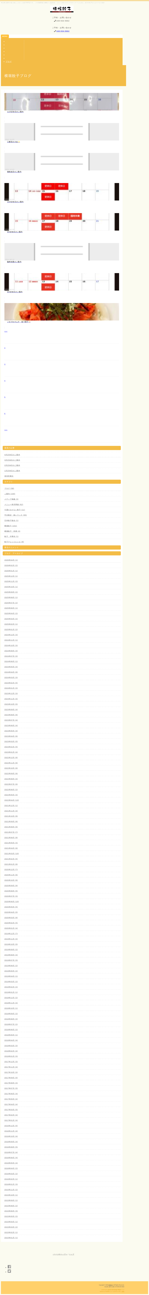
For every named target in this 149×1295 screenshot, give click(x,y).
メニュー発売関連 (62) (13, 504)
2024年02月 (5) (11, 683)
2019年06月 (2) (11, 966)
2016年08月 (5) (11, 1147)
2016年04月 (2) (11, 1168)
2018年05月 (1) (11, 1035)
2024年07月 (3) (11, 656)
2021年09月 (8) (11, 821)
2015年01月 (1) (11, 1238)
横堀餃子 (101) (10, 526)
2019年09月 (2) (11, 949)
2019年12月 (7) (11, 934)
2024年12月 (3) (11, 635)
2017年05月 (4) (11, 1099)
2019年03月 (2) (11, 982)
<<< (5, 331)
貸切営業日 (9, 476)
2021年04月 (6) (11, 848)
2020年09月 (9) (11, 886)
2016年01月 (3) (11, 1184)
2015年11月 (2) (11, 1190)
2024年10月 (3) (11, 645)
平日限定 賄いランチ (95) (15, 515)
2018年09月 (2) (11, 1014)
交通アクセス (12, 58)
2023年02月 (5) (11, 747)
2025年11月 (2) (11, 581)
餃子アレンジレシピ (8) (14, 542)
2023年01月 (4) (11, 752)
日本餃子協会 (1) (11, 520)
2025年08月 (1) (11, 597)
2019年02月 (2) (11, 987)
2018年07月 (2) (11, 1024)
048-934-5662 (63, 31)
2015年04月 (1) (11, 1222)
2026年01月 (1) (11, 571)
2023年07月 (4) (11, 720)
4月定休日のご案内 (12, 455)
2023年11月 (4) (11, 699)
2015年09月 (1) (11, 1200)
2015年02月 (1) (11, 1232)
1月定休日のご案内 (12, 471)
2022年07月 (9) (11, 784)
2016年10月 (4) (11, 1136)
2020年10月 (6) (11, 880)
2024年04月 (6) (11, 672)
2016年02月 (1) (11, 1179)
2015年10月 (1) (11, 1195)
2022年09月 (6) (11, 773)
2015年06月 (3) (11, 1211)
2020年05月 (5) (11, 907)
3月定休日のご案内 (12, 460)
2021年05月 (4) (11, 843)
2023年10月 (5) (11, 704)
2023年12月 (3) (11, 693)
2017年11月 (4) (11, 1067)
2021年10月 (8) (11, 816)
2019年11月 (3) (11, 939)
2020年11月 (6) (11, 875)
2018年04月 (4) (11, 1040)
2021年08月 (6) (11, 827)
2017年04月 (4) (11, 1104)
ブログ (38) (9, 488)
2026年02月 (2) (11, 565)
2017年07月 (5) (11, 1088)
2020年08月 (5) (11, 891)
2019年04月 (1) (11, 976)
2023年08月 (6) (11, 715)
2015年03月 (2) (11, 1227)
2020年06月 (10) (11, 901)
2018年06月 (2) (11, 1030)
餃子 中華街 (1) (11, 536)
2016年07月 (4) (11, 1152)
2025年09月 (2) (11, 592)
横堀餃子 (110, 1285)
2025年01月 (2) (11, 629)
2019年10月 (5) (11, 944)
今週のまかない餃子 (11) (14, 510)
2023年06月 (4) (11, 725)
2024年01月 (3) (11, 688)
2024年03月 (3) (11, 677)
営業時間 (10, 55)
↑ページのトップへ (60, 1254)
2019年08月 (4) (11, 955)
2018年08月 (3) (11, 1019)
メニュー (10, 51)
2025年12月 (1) (11, 576)
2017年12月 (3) (11, 1062)
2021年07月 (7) (11, 832)
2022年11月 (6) (11, 763)
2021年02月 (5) (11, 859)
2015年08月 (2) (11, 1206)
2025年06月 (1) (11, 608)
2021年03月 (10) (11, 853)
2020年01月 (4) (11, 928)
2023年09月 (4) (11, 709)
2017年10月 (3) (11, 1072)
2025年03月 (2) (11, 619)
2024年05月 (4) (11, 667)
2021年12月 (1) (11, 805)
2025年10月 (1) (11, 587)
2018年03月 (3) (11, 1046)
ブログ (9, 62)
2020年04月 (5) (11, 912)
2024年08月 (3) (11, 651)
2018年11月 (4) (11, 1003)
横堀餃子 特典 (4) (12, 531)
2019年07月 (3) (11, 960)
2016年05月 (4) (11, 1163)
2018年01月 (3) (11, 1056)
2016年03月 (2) (11, 1174)
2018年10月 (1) (11, 1008)
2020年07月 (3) (11, 896)
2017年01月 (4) (11, 1120)
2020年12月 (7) (11, 869)
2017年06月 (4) (11, 1094)
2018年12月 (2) (11, 998)
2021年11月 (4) (11, 811)
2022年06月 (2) (11, 790)
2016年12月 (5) (11, 1126)
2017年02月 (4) (11, 1115)
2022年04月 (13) (11, 800)
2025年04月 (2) (11, 613)
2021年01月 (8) (11, 864)
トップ (9, 41)
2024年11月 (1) (11, 640)
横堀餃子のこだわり (15, 45)
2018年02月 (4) (11, 1051)
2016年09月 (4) (11, 1142)
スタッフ (10, 48)
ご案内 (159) (9, 494)
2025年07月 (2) (11, 603)
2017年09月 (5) (11, 1078)
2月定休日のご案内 (12, 465)
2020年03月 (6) (11, 918)
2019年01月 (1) (11, 992)
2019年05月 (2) (11, 971)
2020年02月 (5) (11, 923)
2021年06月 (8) (11, 838)
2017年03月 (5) (11, 1110)
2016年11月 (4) (11, 1131)
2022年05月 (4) (11, 795)
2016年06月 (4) (11, 1158)
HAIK (123, 1291)
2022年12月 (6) (11, 757)
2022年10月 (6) (11, 768)
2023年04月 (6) (11, 736)
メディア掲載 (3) (11, 499)
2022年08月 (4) (11, 779)
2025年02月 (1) (11, 624)
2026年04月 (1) (11, 560)
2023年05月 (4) (11, 731)
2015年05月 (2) (11, 1216)
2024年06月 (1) (11, 661)
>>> (5, 430)
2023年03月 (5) (11, 741)
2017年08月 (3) (11, 1083)
